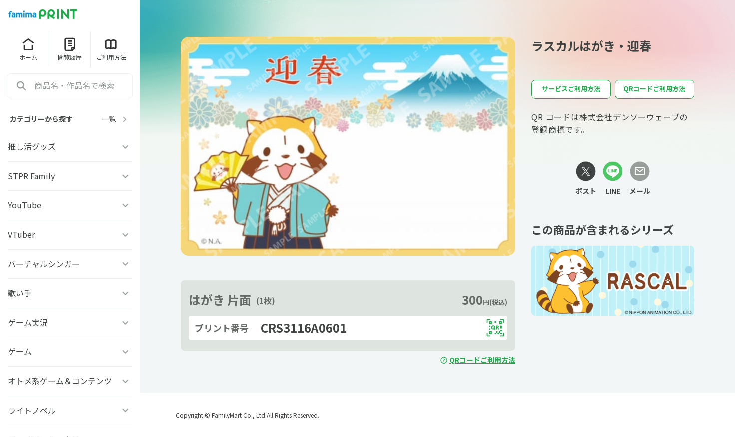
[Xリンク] (585, 178)
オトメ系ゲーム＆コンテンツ (70, 381)
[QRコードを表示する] (495, 328)
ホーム (28, 48)
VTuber (70, 234)
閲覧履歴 (70, 48)
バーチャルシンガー (70, 264)
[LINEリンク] (612, 178)
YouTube (70, 205)
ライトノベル (70, 410)
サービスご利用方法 (571, 88)
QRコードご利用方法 (477, 360)
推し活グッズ (70, 146)
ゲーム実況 (70, 322)
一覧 (116, 119)
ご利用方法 (111, 48)
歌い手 (70, 293)
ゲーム (70, 351)
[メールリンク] (639, 178)
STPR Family (70, 176)
